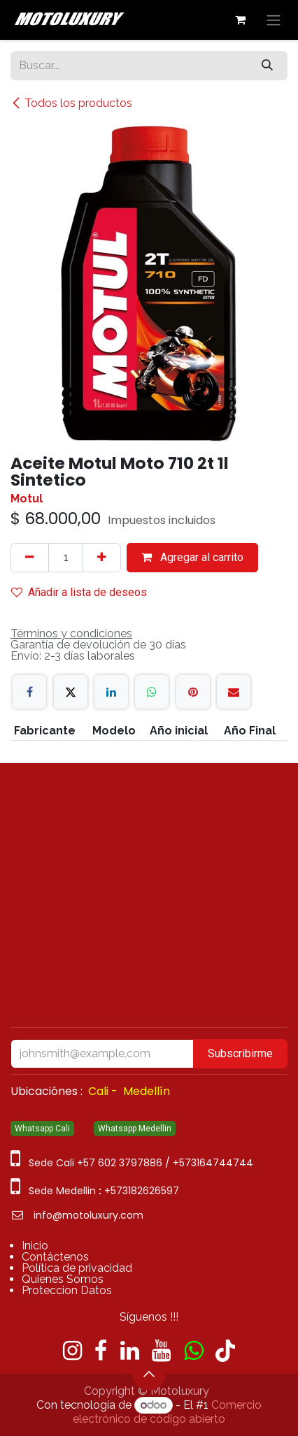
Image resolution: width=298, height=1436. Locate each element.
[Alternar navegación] (274, 20)
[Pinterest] (193, 692)
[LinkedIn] (111, 692)
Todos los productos (71, 103)
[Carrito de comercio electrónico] (240, 20)
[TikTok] (225, 1351)
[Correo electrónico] (233, 692)
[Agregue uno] (102, 557)
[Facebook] (29, 692)
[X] (70, 692)
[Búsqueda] (267, 65)
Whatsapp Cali (42, 1128)
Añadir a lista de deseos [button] (79, 592)
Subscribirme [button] (240, 1053)
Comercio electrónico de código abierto (167, 1412)
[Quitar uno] (29, 557)
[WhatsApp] (152, 692)
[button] (149, 1374)
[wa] (193, 1351)
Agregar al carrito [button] (192, 557)
